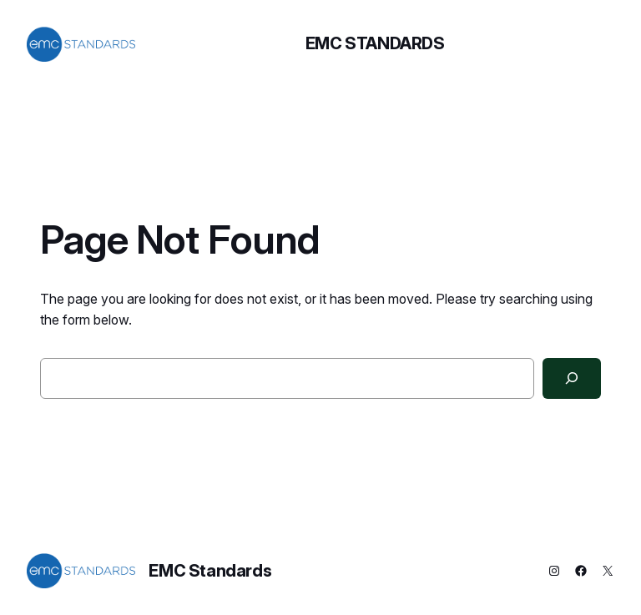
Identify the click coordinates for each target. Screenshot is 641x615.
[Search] (572, 378)
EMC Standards (375, 43)
